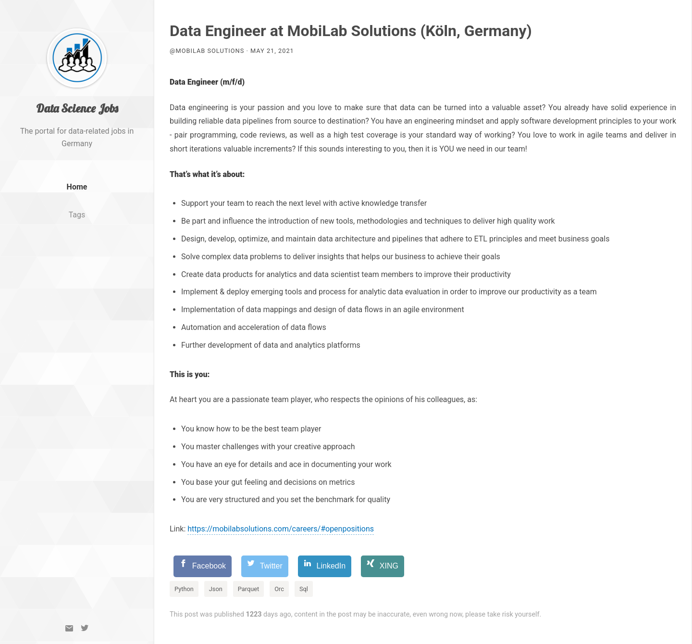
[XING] (382, 566)
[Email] (69, 628)
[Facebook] (202, 566)
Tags (77, 223)
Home (77, 195)
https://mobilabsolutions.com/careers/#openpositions (280, 528)
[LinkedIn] (324, 566)
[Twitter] (84, 628)
